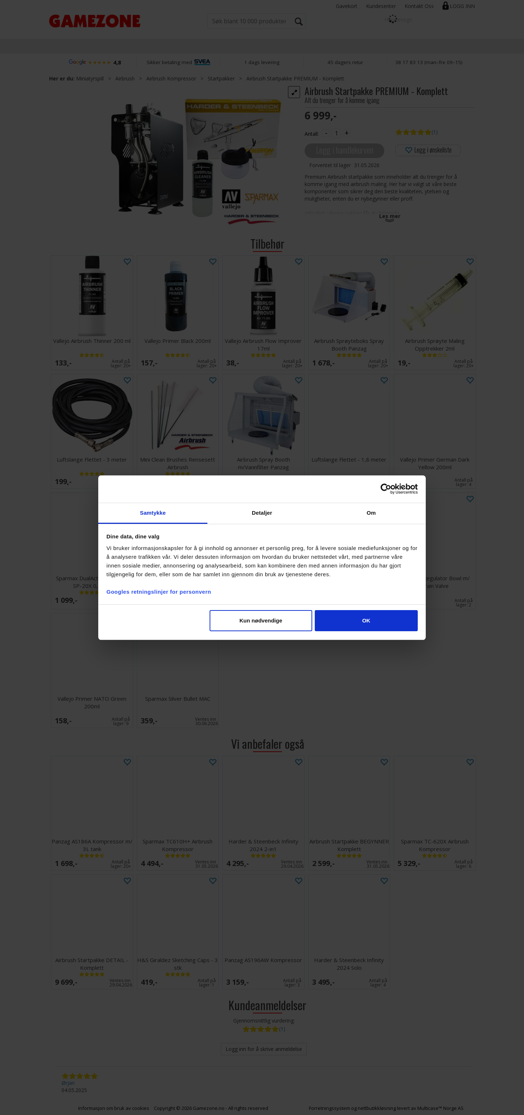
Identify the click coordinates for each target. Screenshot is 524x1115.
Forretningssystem (329, 1108)
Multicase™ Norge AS (440, 1108)
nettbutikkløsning (377, 1108)
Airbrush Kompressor (171, 78)
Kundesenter (381, 6)
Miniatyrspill (90, 78)
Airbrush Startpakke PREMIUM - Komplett (295, 78)
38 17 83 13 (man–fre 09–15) (429, 62)
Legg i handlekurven (344, 149)
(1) (435, 131)
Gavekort (346, 6)
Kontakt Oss (419, 6)
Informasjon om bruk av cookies (113, 1108)
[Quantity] (336, 133)
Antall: (312, 133)
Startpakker (221, 78)
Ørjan (68, 1082)
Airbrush (125, 78)
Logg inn (462, 6)
